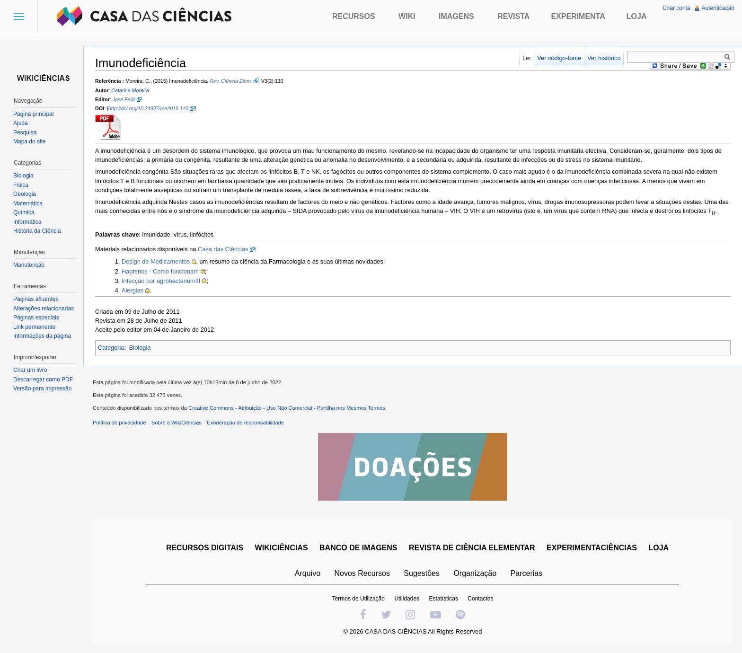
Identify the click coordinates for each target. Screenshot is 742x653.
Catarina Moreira (130, 90)
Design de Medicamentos (156, 261)
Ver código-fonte (559, 58)
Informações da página (42, 336)
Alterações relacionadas (43, 308)
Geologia (24, 194)
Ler (526, 58)
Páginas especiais (36, 317)
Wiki (406, 16)
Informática (27, 222)
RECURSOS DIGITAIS (204, 548)
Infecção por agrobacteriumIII (161, 280)
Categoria (111, 347)
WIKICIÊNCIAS (281, 548)
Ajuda (20, 123)
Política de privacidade (119, 422)
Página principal (33, 114)
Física (20, 185)
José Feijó (124, 99)
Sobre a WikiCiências (176, 422)
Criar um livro (30, 370)
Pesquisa (24, 132)
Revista (513, 16)
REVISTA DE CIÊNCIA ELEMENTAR (472, 548)
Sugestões (422, 573)
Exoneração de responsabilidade (245, 422)
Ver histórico (603, 58)
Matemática (28, 203)
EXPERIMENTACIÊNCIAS (592, 548)
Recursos (353, 16)
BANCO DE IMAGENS (358, 548)
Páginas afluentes (35, 299)
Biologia (140, 347)
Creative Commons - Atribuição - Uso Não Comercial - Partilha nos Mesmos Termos (286, 408)
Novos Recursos (362, 573)
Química (24, 212)
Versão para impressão (42, 388)
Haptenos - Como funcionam (160, 271)
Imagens (456, 16)
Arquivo (307, 573)
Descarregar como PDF (43, 379)
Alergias (132, 290)
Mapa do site (29, 141)
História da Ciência (37, 231)
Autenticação (718, 8)
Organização (474, 573)
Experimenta (578, 16)
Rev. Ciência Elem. (231, 81)
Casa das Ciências (223, 249)
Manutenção (28, 265)
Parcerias (527, 573)
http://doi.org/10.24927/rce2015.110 (148, 108)
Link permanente (34, 327)
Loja (637, 16)
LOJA (658, 548)
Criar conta (676, 8)
